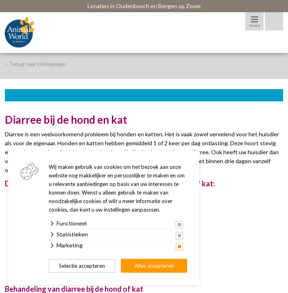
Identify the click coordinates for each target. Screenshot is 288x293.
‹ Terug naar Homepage (35, 63)
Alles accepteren (154, 265)
